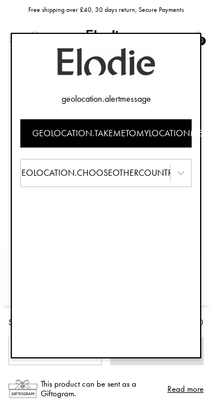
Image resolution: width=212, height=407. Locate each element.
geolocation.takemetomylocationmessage (112, 133)
